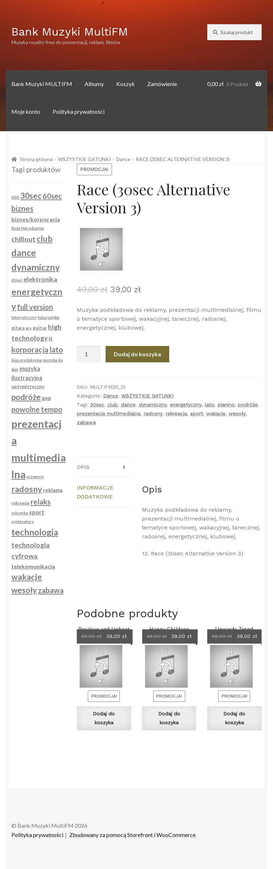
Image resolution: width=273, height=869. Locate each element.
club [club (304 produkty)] (45, 239)
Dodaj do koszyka (137, 354)
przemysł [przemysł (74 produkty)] (35, 476)
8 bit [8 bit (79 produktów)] (15, 197)
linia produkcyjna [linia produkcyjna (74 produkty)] (26, 360)
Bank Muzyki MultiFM (69, 31)
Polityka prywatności (79, 111)
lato (209, 404)
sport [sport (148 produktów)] (36, 512)
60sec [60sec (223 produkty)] (52, 196)
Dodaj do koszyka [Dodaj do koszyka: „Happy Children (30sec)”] (169, 718)
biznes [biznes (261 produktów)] (22, 208)
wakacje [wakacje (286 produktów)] (26, 577)
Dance (123, 159)
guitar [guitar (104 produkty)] (40, 328)
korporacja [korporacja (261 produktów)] (29, 349)
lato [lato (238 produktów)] (56, 349)
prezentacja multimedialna (108, 413)
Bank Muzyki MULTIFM (41, 83)
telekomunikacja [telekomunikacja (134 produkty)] (33, 566)
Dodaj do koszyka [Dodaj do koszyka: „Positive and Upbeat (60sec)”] (104, 718)
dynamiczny (153, 404)
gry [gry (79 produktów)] (29, 328)
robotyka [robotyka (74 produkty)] (19, 513)
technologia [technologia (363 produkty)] (34, 532)
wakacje (215, 413)
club (112, 404)
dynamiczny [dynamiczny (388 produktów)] (35, 267)
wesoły (237, 413)
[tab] (104, 467)
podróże (248, 404)
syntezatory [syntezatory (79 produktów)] (22, 521)
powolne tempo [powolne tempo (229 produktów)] (36, 409)
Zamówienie (162, 83)
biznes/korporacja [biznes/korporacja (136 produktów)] (35, 219)
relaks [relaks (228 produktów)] (40, 501)
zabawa (86, 422)
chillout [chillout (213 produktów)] (23, 239)
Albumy (94, 83)
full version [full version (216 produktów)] (35, 307)
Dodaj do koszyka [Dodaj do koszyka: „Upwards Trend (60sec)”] (234, 718)
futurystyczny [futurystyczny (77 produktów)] (24, 317)
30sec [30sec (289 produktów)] (31, 196)
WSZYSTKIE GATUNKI (84, 159)
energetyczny (186, 404)
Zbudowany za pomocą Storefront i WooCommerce (132, 834)
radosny (153, 413)
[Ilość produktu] (89, 354)
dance (128, 404)
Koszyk (125, 83)
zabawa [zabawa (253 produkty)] (51, 590)
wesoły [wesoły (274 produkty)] (24, 590)
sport (196, 413)
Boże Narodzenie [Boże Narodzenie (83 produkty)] (27, 228)
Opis (83, 467)
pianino (226, 404)
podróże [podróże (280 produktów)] (26, 397)
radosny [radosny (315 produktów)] (26, 489)
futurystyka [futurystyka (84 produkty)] (48, 317)
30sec (97, 404)
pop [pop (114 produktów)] (46, 398)
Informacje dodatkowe (95, 492)
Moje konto (25, 111)
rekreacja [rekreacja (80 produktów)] (20, 503)
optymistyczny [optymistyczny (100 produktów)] (27, 386)
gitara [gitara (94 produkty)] (18, 328)
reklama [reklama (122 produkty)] (53, 490)
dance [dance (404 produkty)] (23, 252)
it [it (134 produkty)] (51, 338)
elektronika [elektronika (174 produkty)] (40, 279)
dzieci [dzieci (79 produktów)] (16, 280)
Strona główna (36, 159)
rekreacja (176, 413)
